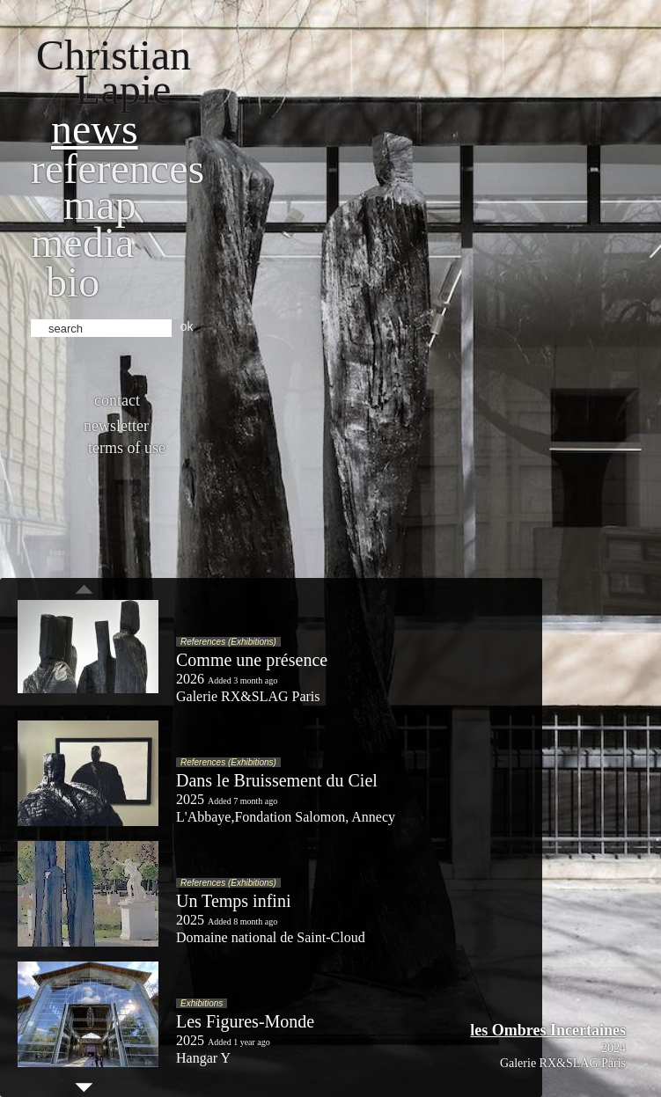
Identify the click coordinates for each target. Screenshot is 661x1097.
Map (99, 204)
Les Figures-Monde (245, 1021)
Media (82, 242)
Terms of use (126, 448)
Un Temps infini (233, 901)
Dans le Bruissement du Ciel (277, 780)
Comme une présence (251, 659)
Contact (117, 400)
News (94, 129)
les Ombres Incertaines (548, 1030)
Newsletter (116, 426)
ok (187, 326)
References (117, 168)
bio (72, 282)
